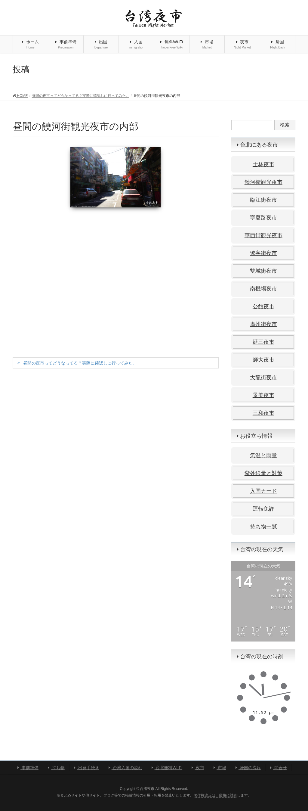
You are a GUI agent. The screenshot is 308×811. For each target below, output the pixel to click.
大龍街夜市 (263, 377)
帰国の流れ (248, 767)
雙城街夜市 (263, 271)
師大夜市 (263, 360)
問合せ (278, 767)
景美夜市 (263, 395)
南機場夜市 (263, 289)
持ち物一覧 (263, 527)
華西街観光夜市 (263, 235)
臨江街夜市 (263, 200)
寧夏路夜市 (263, 218)
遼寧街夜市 (263, 253)
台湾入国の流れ (125, 767)
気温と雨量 (263, 455)
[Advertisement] (116, 276)
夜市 (198, 767)
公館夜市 (263, 306)
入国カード (263, 491)
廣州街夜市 (263, 324)
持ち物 (56, 767)
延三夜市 (263, 342)
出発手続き (86, 767)
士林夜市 (263, 164)
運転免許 (263, 509)
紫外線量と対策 (263, 473)
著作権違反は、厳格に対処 (215, 795)
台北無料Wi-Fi (167, 767)
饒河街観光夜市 (263, 182)
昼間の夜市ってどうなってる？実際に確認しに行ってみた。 (80, 363)
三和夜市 (263, 413)
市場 (220, 767)
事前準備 (27, 767)
